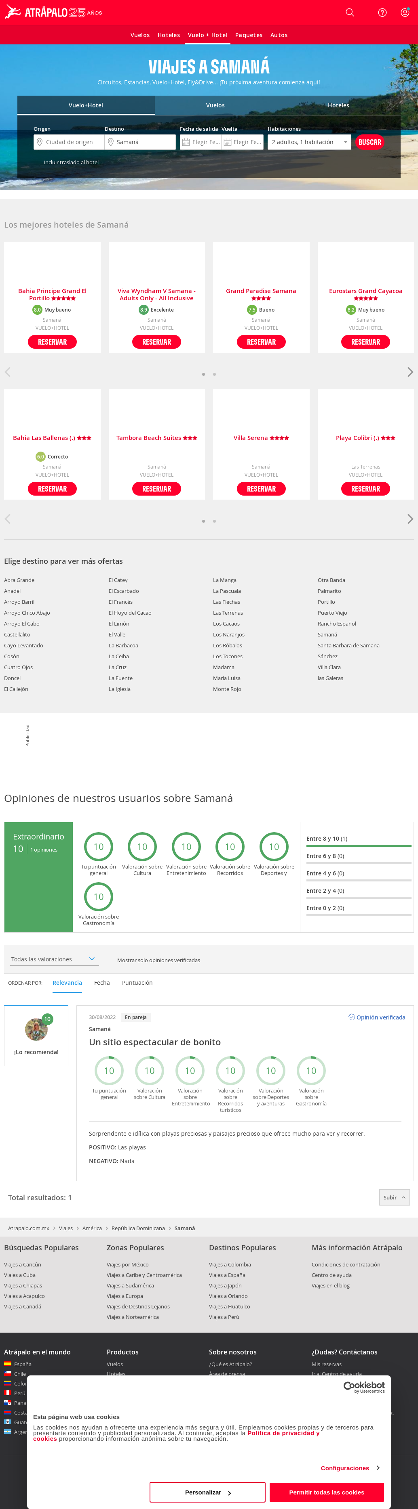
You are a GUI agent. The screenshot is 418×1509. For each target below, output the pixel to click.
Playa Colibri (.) (365, 438)
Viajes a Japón (225, 1285)
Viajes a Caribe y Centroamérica (144, 1275)
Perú (19, 1393)
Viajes (66, 1228)
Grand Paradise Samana (261, 294)
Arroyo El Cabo (22, 623)
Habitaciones (284, 128)
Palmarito (329, 590)
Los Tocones (228, 656)
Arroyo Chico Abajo (27, 612)
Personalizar (208, 1492)
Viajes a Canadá (22, 1306)
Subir (394, 1197)
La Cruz (118, 667)
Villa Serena (261, 438)
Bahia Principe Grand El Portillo (52, 294)
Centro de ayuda (332, 1275)
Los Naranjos (229, 634)
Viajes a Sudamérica (130, 1285)
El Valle (117, 634)
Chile (20, 1373)
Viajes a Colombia (230, 1264)
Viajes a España (227, 1275)
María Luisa (227, 678)
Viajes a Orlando (228, 1296)
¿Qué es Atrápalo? (230, 1364)
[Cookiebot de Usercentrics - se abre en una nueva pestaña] (349, 1387)
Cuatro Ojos (18, 667)
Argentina (26, 1432)
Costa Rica (26, 1412)
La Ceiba (119, 656)
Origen (42, 128)
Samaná (327, 634)
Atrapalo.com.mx (28, 1228)
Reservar (52, 342)
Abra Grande (19, 580)
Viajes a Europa (125, 1296)
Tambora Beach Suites (156, 438)
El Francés (121, 601)
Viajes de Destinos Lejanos (138, 1306)
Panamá (24, 1402)
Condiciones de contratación (346, 1264)
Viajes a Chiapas (23, 1285)
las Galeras (330, 678)
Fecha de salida (199, 128)
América (92, 1228)
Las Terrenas (228, 612)
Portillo (326, 601)
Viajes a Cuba (20, 1275)
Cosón (11, 656)
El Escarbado (124, 590)
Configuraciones (345, 1468)
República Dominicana (138, 1228)
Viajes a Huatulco (229, 1306)
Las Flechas (226, 601)
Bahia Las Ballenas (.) (52, 438)
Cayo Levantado (23, 645)
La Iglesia (120, 689)
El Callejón (16, 689)
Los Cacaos (226, 623)
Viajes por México (128, 1264)
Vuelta (230, 128)
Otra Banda (331, 580)
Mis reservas (327, 1364)
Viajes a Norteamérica (133, 1317)
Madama (223, 667)
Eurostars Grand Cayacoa (366, 294)
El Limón (119, 623)
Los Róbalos (227, 645)
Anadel (12, 590)
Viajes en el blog (331, 1285)
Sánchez (328, 656)
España (23, 1364)
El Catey (118, 580)
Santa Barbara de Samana (349, 645)
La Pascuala (227, 590)
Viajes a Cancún (22, 1264)
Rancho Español (337, 623)
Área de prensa (227, 1373)
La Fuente (121, 678)
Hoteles (116, 1373)
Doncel (12, 678)
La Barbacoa (123, 645)
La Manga (224, 580)
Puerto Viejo (332, 612)
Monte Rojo (227, 689)
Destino (114, 128)
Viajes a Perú (224, 1317)
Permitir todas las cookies (326, 1492)
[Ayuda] (382, 12)
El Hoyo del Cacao (130, 612)
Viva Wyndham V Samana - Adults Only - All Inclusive (157, 294)
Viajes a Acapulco (24, 1296)
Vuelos (115, 1364)
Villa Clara (329, 667)
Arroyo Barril (19, 601)
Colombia (25, 1383)
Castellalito (17, 634)
